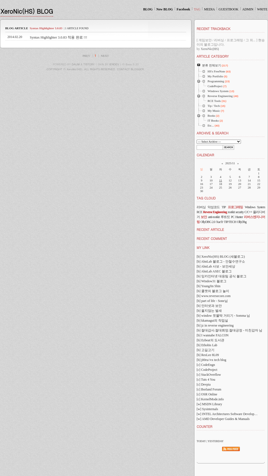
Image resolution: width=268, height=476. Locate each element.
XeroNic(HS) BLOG (27, 11)
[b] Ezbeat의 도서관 (210, 340)
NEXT (105, 55)
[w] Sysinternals (207, 409)
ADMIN (248, 9)
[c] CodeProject (207, 370)
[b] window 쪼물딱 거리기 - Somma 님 (223, 316)
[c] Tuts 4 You (206, 379)
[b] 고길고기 (205, 350)
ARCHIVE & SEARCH (212, 133)
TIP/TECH (230, 222)
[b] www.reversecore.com (214, 296)
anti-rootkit (214, 217)
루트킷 (225, 217)
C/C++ (248, 212)
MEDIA (209, 9)
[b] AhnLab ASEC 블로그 (214, 271)
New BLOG (164, 9)
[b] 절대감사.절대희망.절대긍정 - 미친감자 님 (229, 330)
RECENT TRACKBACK (213, 28)
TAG (197, 9)
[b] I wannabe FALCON (213, 335)
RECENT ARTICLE (210, 229)
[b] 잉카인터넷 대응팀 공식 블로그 (221, 276)
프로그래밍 (235, 207)
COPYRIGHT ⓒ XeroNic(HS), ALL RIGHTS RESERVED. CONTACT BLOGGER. (96, 69)
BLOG (148, 9)
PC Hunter (237, 217)
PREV (86, 55)
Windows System (255, 207)
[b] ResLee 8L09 (208, 355)
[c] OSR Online (207, 394)
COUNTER (204, 426)
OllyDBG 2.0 (207, 222)
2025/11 (230, 163)
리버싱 (201, 207)
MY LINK (203, 247)
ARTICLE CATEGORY (213, 56)
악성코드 (214, 207)
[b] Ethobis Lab (207, 345)
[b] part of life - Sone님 (212, 301)
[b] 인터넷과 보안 (209, 306)
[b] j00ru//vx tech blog (211, 360)
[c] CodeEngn (206, 365)
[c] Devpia (204, 384)
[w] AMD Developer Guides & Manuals (223, 419)
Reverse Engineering (215, 212)
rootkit (231, 212)
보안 (204, 217)
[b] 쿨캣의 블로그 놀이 (213, 291)
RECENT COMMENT (212, 238)
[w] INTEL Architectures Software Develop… (227, 414)
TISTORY (89, 64)
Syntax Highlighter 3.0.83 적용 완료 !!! (58, 37)
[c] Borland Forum (209, 389)
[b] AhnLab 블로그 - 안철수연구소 (221, 261)
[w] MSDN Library (209, 404)
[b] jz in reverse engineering (215, 325)
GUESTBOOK (228, 9)
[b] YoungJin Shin (208, 286)
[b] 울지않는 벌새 (209, 311)
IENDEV (114, 64)
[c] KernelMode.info (210, 399)
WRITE (262, 9)
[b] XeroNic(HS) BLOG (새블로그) (221, 256)
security (239, 212)
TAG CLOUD (206, 198)
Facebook (183, 9)
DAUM (76, 64)
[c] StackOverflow (209, 375)
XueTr (219, 222)
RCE (199, 212)
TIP (224, 207)
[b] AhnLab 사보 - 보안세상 (216, 266)
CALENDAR (205, 154)
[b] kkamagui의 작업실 (212, 320)
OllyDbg (241, 222)
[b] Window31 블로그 (211, 281)
